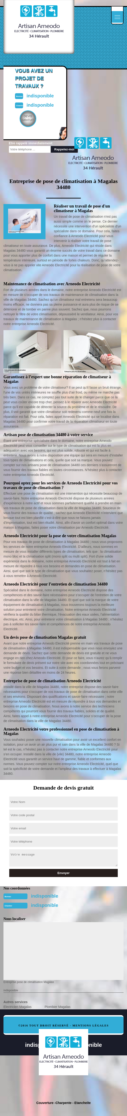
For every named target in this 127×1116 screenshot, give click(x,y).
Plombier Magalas (57, 1007)
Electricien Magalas (17, 1007)
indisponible (44, 896)
